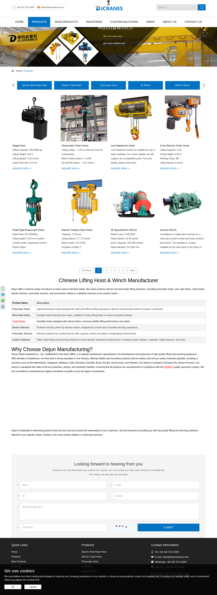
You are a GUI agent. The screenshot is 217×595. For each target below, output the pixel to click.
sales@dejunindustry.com (52, 7)
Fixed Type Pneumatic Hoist (28, 230)
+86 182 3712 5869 (25, 7)
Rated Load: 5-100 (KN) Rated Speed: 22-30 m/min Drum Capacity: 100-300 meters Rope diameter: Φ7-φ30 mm (127, 240)
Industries (94, 21)
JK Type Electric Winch (124, 230)
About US (169, 21)
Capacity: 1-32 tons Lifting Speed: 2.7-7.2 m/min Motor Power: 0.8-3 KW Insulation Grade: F (76, 240)
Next (132, 270)
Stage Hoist (19, 145)
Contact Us (193, 21)
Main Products (66, 21)
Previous (86, 270)
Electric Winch (182, 85)
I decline (33, 587)
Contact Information (165, 545)
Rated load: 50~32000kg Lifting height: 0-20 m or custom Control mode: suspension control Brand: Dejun (29, 240)
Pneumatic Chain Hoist (75, 145)
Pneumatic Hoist (108, 85)
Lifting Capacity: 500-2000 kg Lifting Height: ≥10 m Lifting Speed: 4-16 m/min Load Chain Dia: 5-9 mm (27, 156)
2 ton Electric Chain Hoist (174, 145)
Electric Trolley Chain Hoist (77, 230)
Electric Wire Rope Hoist (34, 85)
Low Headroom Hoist (123, 145)
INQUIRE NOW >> (21, 168)
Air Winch (145, 85)
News (150, 21)
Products (39, 21)
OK (12, 587)
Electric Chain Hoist (72, 85)
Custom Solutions (124, 21)
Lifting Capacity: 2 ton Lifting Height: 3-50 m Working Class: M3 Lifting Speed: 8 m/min (171, 156)
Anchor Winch (168, 230)
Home (19, 21)
